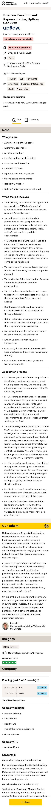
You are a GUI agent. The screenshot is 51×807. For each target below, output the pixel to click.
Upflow (33, 19)
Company (31, 120)
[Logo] (9, 3)
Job (16, 120)
